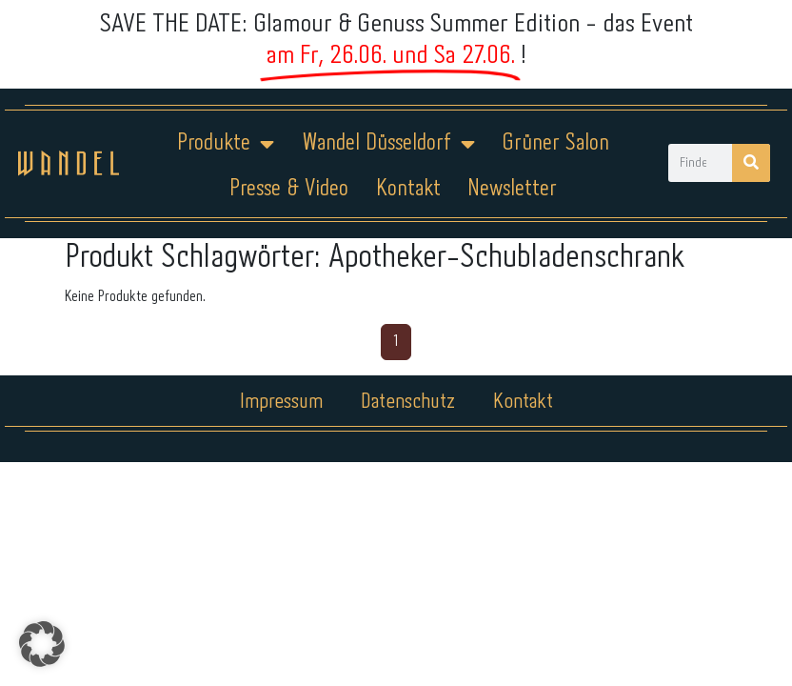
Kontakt (408, 189)
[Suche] (751, 163)
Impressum (281, 402)
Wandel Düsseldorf (388, 144)
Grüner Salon (555, 143)
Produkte (225, 144)
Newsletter (512, 189)
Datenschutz (408, 402)
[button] (42, 644)
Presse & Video (288, 189)
